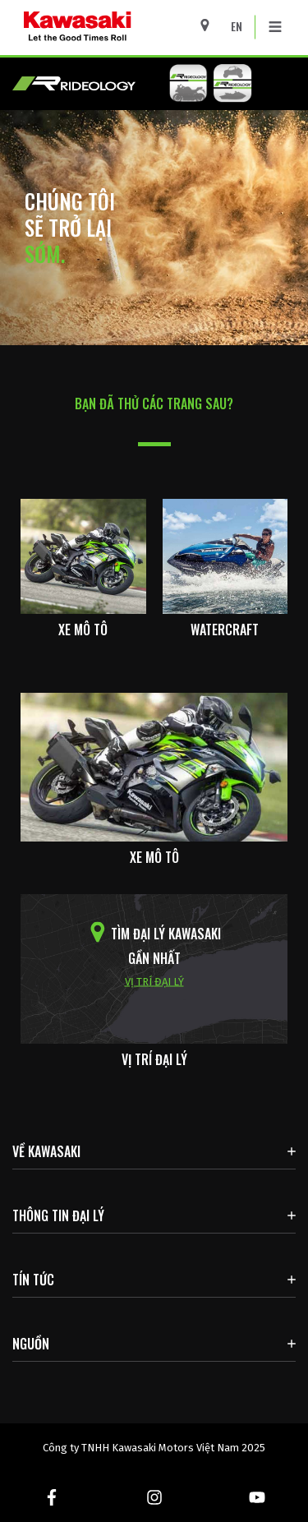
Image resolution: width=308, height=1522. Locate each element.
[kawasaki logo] (120, 27)
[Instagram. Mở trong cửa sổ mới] (154, 1497)
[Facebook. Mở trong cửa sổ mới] (51, 1497)
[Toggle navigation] (275, 27)
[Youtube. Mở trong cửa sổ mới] (257, 1497)
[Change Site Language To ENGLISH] (241, 26)
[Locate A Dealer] (211, 25)
